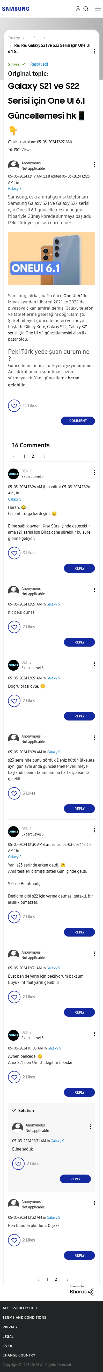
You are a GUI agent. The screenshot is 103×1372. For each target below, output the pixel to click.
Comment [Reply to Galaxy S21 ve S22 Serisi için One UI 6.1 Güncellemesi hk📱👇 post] (78, 421)
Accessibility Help (21, 1308)
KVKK (7, 1346)
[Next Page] (43, 456)
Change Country (19, 1355)
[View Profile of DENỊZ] (26, 471)
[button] (86, 164)
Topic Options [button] (85, 51)
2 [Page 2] (33, 456)
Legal (8, 1337)
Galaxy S (14, 189)
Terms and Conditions (25, 1317)
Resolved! (39, 64)
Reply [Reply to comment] (80, 568)
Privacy (10, 1327)
